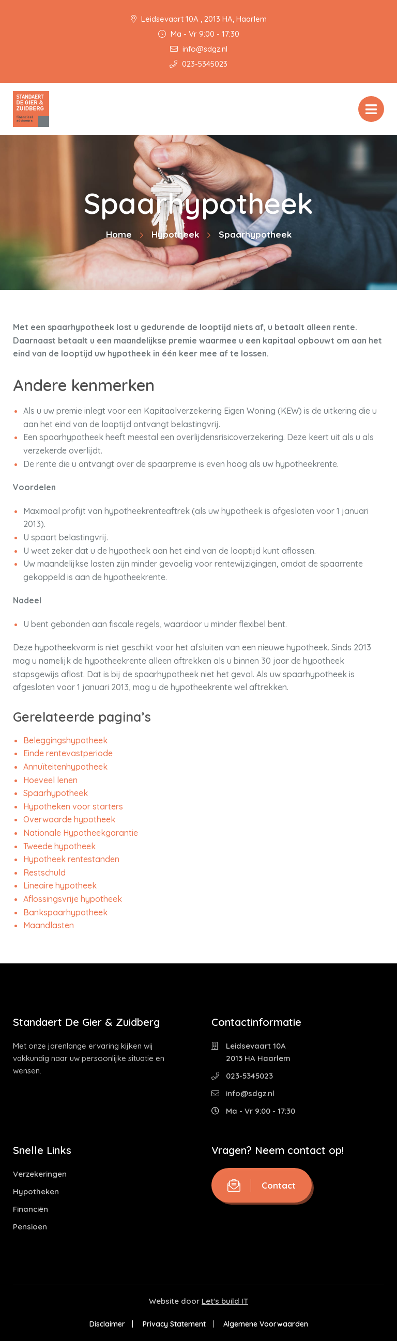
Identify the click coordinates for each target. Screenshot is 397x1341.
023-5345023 (198, 64)
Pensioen (30, 1226)
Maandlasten (48, 925)
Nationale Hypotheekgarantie (80, 833)
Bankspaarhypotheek (65, 912)
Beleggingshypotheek (65, 740)
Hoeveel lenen (50, 780)
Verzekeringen (40, 1174)
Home (119, 234)
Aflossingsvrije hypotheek (72, 899)
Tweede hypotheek (59, 846)
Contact (261, 1185)
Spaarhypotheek (55, 793)
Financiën (30, 1209)
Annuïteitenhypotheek (65, 766)
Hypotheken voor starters (73, 806)
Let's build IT (225, 1301)
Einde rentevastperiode (68, 753)
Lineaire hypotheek (60, 885)
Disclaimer (107, 1324)
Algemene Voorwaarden (265, 1324)
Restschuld (44, 872)
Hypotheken (36, 1191)
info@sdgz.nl (198, 49)
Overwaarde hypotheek (69, 819)
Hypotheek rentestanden (71, 859)
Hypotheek (175, 234)
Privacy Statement (174, 1324)
